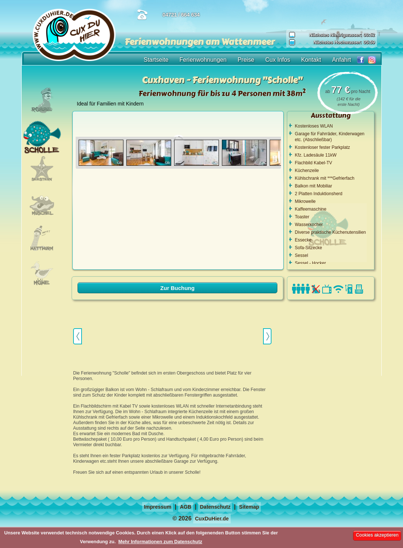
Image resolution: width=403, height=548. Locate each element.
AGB (185, 507)
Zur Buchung (177, 288)
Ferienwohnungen (203, 60)
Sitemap (249, 507)
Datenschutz (215, 507)
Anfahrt (341, 60)
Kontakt (311, 60)
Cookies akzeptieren (377, 535)
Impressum (158, 507)
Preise (246, 60)
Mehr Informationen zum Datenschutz (160, 541)
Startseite (156, 60)
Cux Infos (277, 60)
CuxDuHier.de (212, 519)
